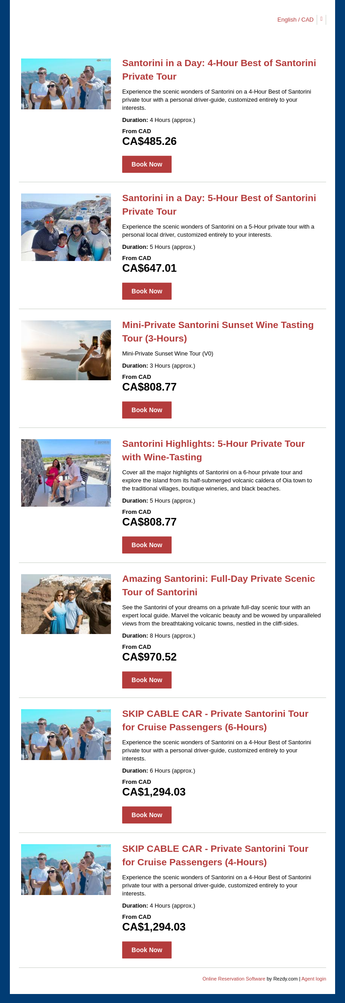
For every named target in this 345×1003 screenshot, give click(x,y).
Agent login (313, 978)
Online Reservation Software (234, 978)
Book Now (147, 164)
